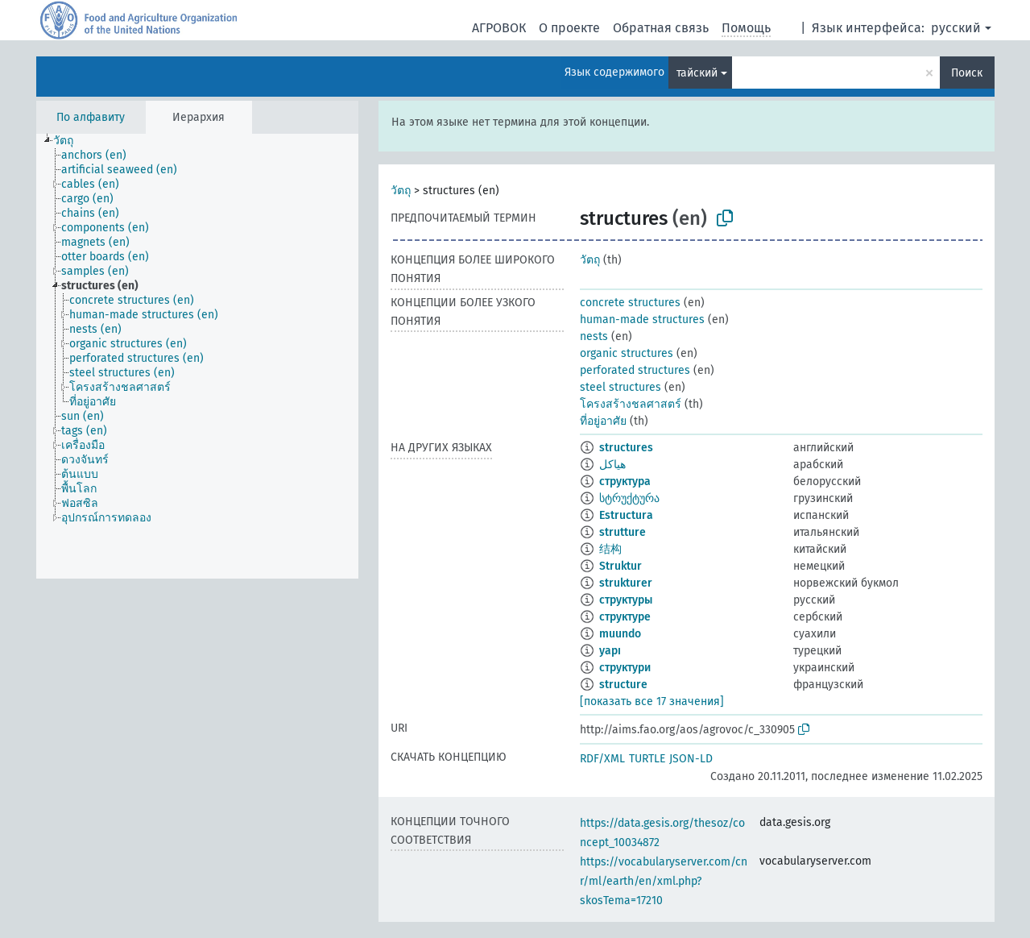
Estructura (626, 515)
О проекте (569, 27)
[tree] (197, 356)
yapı (610, 651)
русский (956, 27)
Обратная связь (661, 27)
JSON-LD (691, 759)
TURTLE (647, 759)
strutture (622, 532)
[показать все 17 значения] (652, 701)
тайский (697, 73)
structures (626, 447)
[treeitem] (70, 141)
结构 (610, 549)
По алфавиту (90, 117)
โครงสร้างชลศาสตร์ (630, 404)
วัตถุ (401, 190)
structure (623, 684)
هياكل (612, 464)
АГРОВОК (499, 27)
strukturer (625, 583)
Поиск (966, 73)
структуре (625, 617)
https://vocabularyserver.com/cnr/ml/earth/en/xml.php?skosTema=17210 (663, 881)
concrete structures (630, 302)
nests (594, 336)
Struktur (620, 566)
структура (625, 481)
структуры (625, 600)
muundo (620, 634)
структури (625, 667)
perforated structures (635, 370)
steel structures (620, 387)
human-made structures (642, 319)
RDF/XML (602, 759)
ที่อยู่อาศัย (603, 421)
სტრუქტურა (629, 498)
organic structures (626, 353)
